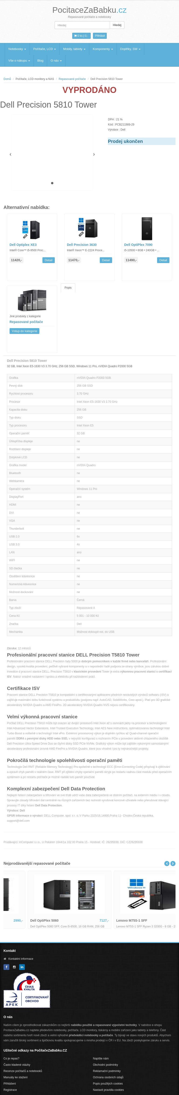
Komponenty (103, 49)
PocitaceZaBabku (89, 9)
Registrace (10, 1090)
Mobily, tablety (74, 49)
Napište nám (101, 1058)
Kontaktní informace (20, 958)
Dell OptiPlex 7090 (138, 245)
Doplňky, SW (130, 49)
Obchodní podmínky (105, 1064)
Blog (40, 60)
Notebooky (17, 49)
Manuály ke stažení (15, 1077)
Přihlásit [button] (100, 35)
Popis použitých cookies (108, 1083)
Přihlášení (9, 1083)
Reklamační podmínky (107, 1071)
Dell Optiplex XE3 (23, 245)
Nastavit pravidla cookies (108, 1090)
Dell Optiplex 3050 (21, 920)
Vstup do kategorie (24, 331)
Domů (7, 79)
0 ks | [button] (81, 35)
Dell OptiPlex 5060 (107, 920)
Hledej (117, 25)
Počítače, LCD (44, 49)
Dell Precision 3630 (82, 245)
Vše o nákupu (19, 60)
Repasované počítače (72, 79)
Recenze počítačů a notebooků (22, 1071)
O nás (56, 60)
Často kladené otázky (16, 1064)
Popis (68, 287)
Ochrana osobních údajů (108, 1077)
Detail (48, 260)
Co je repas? (11, 1058)
